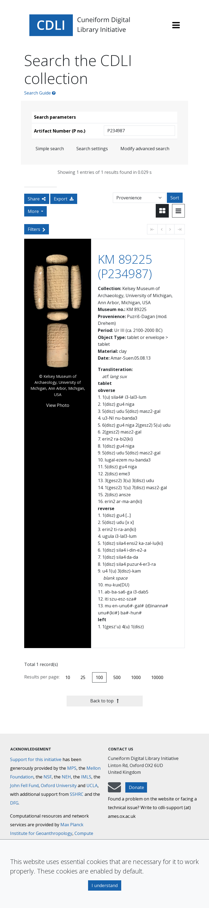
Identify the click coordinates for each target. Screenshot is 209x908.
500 (117, 677)
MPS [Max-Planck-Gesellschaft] (71, 768)
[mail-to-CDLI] (114, 790)
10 (67, 677)
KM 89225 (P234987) (125, 266)
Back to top (104, 701)
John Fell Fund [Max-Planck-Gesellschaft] (24, 785)
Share (37, 199)
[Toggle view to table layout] (178, 211)
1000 (136, 677)
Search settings (92, 149)
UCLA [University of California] (92, 785)
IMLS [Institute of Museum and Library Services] (86, 777)
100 (99, 677)
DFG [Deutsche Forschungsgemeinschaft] (14, 803)
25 (82, 677)
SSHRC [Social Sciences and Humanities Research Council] (76, 794)
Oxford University (59, 785)
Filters (36, 229)
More (34, 211)
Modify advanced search (144, 149)
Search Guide (40, 93)
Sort (174, 198)
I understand (105, 885)
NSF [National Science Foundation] (47, 777)
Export (64, 199)
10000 (157, 677)
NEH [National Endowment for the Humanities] (66, 777)
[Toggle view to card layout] (162, 211)
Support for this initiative (35, 759)
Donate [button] (136, 787)
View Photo (57, 405)
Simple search (50, 149)
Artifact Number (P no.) (59, 131)
